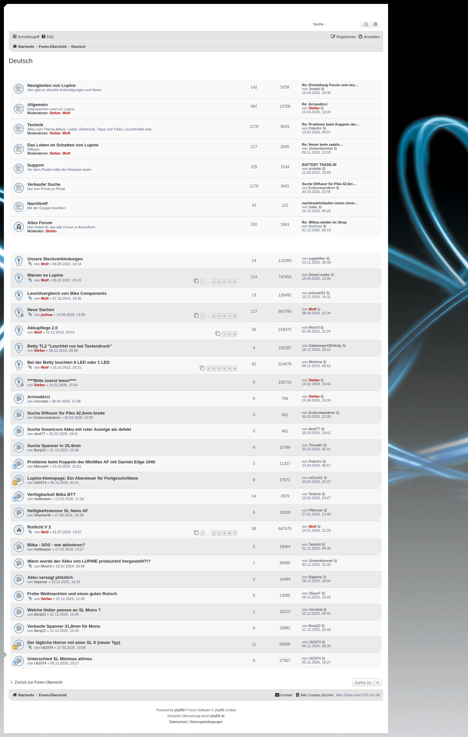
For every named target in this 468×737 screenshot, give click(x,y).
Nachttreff (37, 203)
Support (35, 165)
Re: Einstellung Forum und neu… (330, 85)
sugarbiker (317, 258)
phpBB (179, 710)
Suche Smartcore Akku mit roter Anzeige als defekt (79, 429)
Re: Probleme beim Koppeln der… (331, 124)
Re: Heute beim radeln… (322, 144)
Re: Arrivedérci (314, 104)
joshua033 (317, 293)
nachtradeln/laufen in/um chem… (330, 203)
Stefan (55, 113)
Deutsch (20, 60)
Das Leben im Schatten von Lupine (62, 145)
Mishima (315, 362)
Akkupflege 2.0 (42, 327)
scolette (315, 169)
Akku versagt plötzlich (50, 577)
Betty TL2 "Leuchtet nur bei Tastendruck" (69, 346)
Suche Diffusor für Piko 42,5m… (329, 184)
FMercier (316, 510)
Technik (35, 124)
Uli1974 (40, 483)
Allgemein (37, 104)
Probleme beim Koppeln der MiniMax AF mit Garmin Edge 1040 (91, 461)
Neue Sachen (40, 309)
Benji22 (40, 450)
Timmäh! (315, 445)
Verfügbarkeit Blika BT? (51, 494)
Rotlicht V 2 (39, 527)
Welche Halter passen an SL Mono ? (64, 609)
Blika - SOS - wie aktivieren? (56, 544)
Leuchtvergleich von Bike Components (67, 293)
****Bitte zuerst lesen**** (51, 380)
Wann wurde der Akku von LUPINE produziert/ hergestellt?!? (88, 561)
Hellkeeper (42, 499)
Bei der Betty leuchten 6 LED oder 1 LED (68, 362)
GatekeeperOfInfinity (325, 346)
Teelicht (315, 494)
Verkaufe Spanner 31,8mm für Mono (63, 626)
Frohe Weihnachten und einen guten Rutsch (72, 593)
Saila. (313, 207)
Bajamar (40, 582)
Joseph (314, 89)
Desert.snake (319, 275)
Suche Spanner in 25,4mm (54, 445)
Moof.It (314, 327)
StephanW (42, 515)
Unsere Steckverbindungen (55, 258)
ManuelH (41, 466)
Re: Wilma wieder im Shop (324, 222)
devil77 (40, 434)
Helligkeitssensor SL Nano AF (57, 510)
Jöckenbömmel (321, 148)
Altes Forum (39, 222)
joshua (46, 315)
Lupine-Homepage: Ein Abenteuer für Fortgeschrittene (82, 478)
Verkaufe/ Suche (43, 184)
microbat (41, 401)
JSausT (315, 593)
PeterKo (315, 128)
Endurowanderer (322, 188)
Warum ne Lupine (45, 275)
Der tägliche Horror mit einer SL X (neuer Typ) (73, 642)
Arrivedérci (38, 396)
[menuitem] (47, 37)
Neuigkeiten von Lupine (51, 85)
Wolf (66, 113)
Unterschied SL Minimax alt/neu (59, 658)
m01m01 (316, 478)
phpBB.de (217, 716)
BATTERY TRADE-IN (319, 165)
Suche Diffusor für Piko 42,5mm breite (66, 413)
